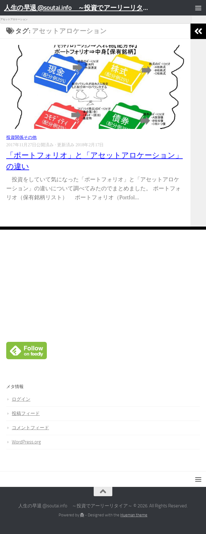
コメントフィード (30, 427)
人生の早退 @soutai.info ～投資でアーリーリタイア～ (78, 7)
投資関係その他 (21, 137)
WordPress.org (26, 442)
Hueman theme (133, 515)
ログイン (21, 399)
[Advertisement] (103, 297)
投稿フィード (26, 413)
